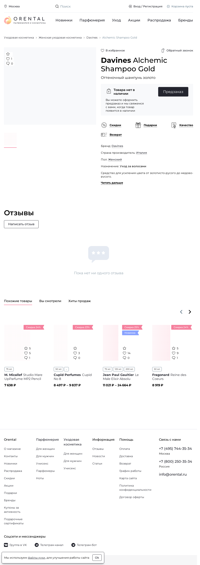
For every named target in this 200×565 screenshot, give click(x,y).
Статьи (97, 463)
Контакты (11, 456)
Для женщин (45, 449)
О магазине (12, 449)
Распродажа (159, 20)
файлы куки (36, 557)
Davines (117, 146)
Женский (115, 159)
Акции (134, 20)
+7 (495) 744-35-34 (175, 448)
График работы (130, 471)
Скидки (9, 478)
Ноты (40, 478)
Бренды (185, 20)
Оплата (124, 449)
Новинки (64, 20)
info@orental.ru (173, 474)
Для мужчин (45, 456)
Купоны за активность (12, 510)
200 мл (129, 369)
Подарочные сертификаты (14, 521)
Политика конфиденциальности (135, 488)
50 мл (58, 369)
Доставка (126, 456)
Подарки (10, 493)
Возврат (125, 463)
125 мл (118, 369)
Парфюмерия (92, 20)
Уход (116, 20)
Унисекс (42, 463)
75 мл (9, 369)
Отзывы (98, 449)
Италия (141, 153)
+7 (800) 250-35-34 (175, 461)
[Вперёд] (190, 312)
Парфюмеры (45, 471)
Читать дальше (112, 182)
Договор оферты (131, 497)
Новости (98, 456)
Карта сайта (128, 478)
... (66, 369)
